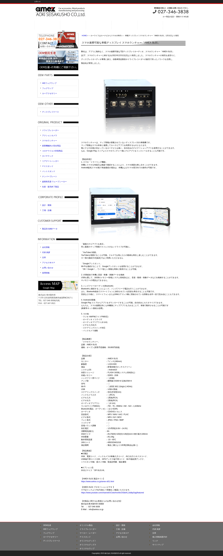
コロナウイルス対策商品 (52, 151)
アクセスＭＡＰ (48, 263)
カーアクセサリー (49, 93)
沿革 (44, 257)
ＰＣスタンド (47, 166)
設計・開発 (46, 205)
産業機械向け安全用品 (51, 146)
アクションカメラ (49, 135)
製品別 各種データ (49, 229)
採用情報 (46, 273)
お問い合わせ (47, 268)
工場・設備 (46, 210)
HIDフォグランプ (49, 83)
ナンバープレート (49, 176)
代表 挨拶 (46, 252)
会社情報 (46, 247)
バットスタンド (48, 171)
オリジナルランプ (87, 548)
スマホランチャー (49, 141)
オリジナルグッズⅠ (88, 541)
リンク (155, 541)
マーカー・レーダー (88, 533)
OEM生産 (47, 525)
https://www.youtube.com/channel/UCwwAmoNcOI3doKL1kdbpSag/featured (112, 493)
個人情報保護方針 (159, 537)
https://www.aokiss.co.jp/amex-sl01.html (97, 481)
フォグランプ (47, 88)
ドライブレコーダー (50, 130)
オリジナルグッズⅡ (88, 545)
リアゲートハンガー (50, 161)
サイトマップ (158, 545)
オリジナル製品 (86, 525)
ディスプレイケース (50, 112)
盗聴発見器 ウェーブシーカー (54, 182)
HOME (84, 35)
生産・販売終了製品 (50, 187)
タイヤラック (47, 156)
